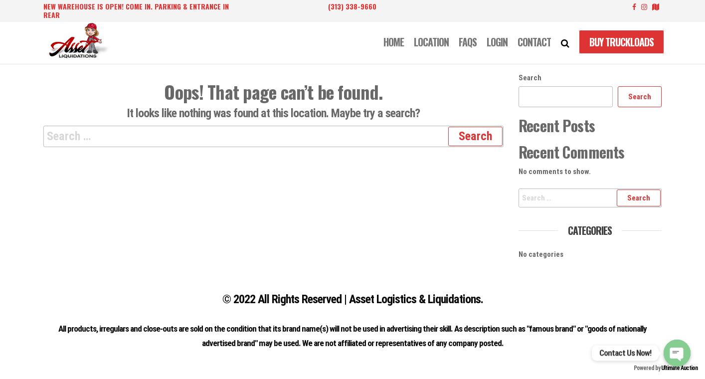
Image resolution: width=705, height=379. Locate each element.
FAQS (468, 41)
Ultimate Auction (679, 368)
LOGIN (497, 41)
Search (530, 77)
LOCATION (431, 41)
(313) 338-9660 (352, 6)
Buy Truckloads (621, 41)
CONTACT (534, 41)
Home (393, 41)
